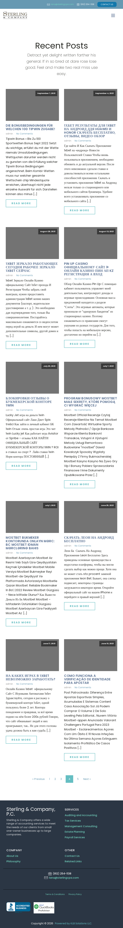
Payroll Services (75, 837)
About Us (12, 856)
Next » (87, 779)
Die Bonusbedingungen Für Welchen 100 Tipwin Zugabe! (30, 127)
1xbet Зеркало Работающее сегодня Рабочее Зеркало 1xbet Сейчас (32, 267)
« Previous (38, 779)
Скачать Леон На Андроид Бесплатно (89, 539)
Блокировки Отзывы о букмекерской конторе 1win (29, 402)
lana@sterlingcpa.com (62, 4)
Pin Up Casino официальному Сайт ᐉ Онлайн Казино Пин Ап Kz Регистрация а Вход (89, 269)
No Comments (24, 133)
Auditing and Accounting (81, 815)
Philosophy (13, 861)
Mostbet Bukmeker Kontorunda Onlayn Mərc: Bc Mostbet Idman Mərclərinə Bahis (30, 543)
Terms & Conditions (55, 894)
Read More (21, 203)
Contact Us (72, 856)
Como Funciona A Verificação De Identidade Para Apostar (87, 679)
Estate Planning (75, 832)
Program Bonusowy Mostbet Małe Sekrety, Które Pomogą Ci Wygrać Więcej (90, 402)
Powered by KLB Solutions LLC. (73, 923)
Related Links (73, 861)
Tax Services (73, 821)
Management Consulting (81, 826)
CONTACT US (107, 4)
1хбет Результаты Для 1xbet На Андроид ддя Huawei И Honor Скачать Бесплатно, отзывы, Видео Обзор (90, 131)
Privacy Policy (75, 894)
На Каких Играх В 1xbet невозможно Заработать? (30, 677)
